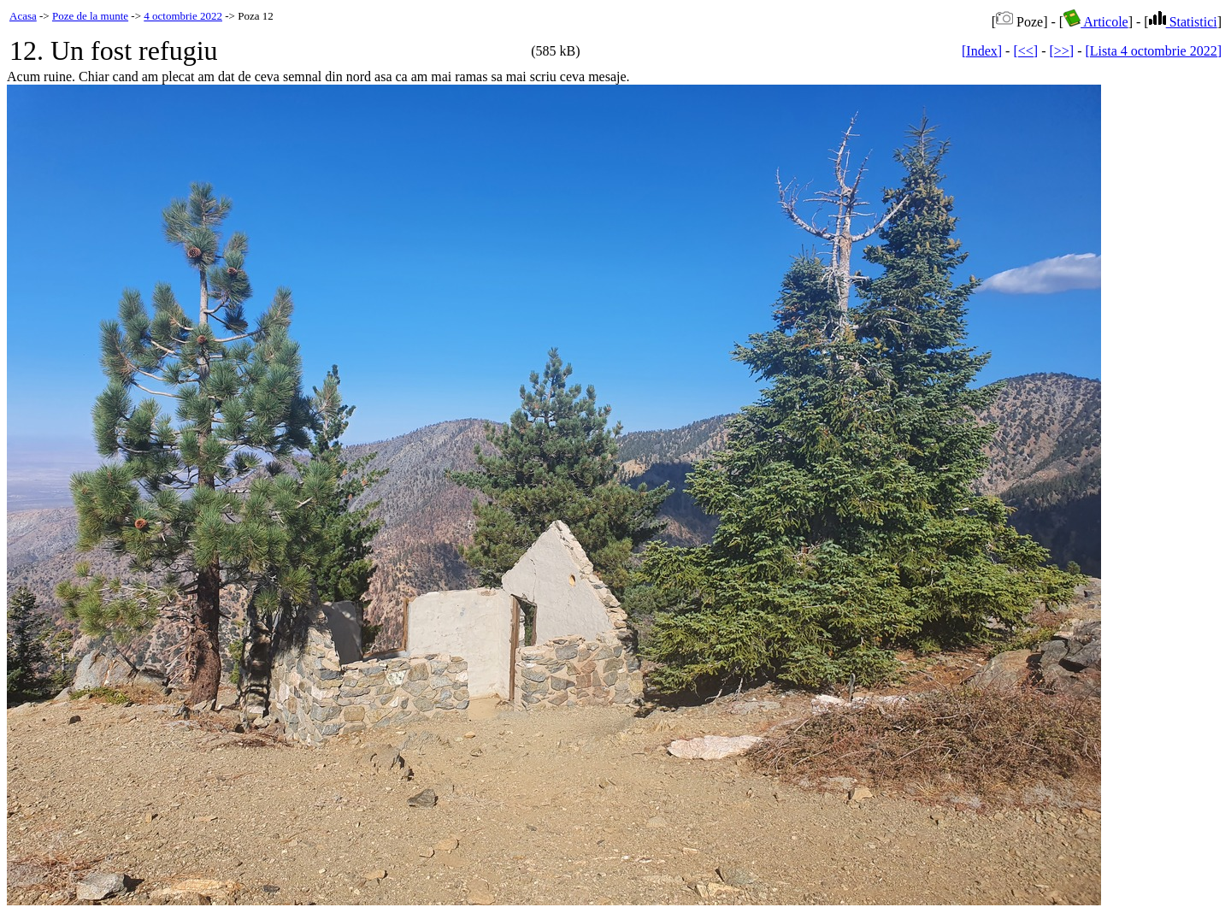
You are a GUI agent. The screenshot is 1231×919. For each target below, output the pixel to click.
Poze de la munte (90, 15)
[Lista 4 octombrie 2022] (1153, 51)
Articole (1095, 22)
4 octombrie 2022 (183, 15)
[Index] (982, 51)
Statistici (1183, 22)
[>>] (1061, 51)
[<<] (1025, 51)
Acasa (23, 15)
